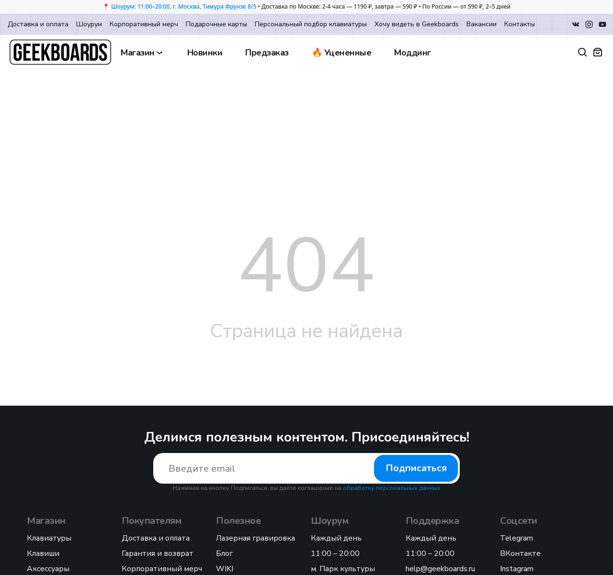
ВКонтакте (520, 553)
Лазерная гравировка (255, 538)
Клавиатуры (49, 538)
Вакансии (481, 24)
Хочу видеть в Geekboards (417, 24)
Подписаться (416, 468)
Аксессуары (48, 569)
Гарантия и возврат (157, 553)
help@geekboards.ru (440, 569)
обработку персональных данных (392, 488)
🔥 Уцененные (342, 52)
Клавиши (43, 553)
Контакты (519, 24)
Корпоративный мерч (144, 24)
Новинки (205, 52)
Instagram (517, 569)
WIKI (224, 569)
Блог (224, 553)
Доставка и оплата (38, 24)
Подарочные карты (216, 24)
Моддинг (412, 52)
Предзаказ (267, 52)
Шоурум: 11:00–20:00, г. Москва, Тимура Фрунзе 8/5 (183, 6)
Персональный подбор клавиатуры (311, 24)
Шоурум (89, 24)
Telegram (516, 538)
